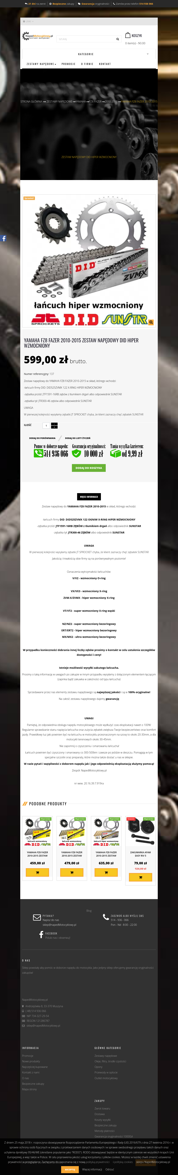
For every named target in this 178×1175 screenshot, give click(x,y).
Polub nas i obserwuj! (57, 937)
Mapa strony (29, 1088)
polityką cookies (123, 1162)
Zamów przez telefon (133, 3)
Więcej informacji (89, 496)
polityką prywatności (98, 1162)
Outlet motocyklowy (106, 1077)
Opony (98, 1066)
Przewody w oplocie (106, 1072)
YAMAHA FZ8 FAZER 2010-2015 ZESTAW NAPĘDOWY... (37, 855)
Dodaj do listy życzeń (78, 437)
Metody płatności (104, 1130)
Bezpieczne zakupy (33, 1083)
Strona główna (31, 101)
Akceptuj (70, 1169)
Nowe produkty (31, 1060)
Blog (88, 910)
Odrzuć (110, 1169)
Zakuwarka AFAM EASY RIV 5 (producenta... (140, 855)
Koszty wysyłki (103, 1119)
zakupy (61, 3)
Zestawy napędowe (106, 1055)
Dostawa (100, 1113)
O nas (25, 1077)
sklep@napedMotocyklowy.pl (43, 1025)
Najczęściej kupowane (35, 1066)
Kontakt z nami (30, 1072)
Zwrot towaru (102, 1108)
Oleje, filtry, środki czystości (110, 1060)
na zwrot (35, 3)
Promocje (27, 1055)
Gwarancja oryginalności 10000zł (114, 1136)
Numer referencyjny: (36, 374)
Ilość (27, 425)
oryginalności (93, 3)
